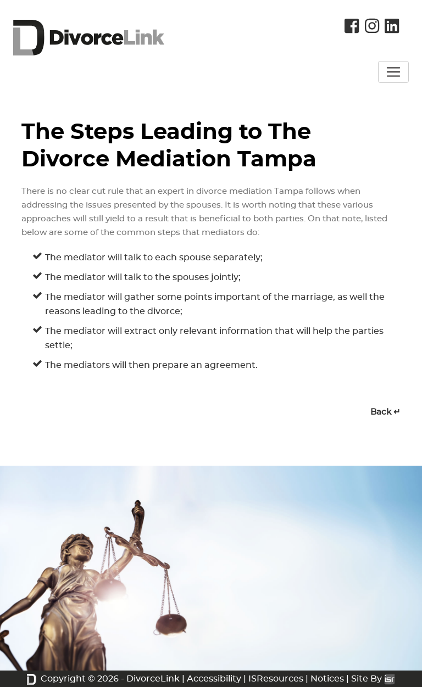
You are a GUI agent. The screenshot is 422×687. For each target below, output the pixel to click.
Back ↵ (385, 412)
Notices (327, 678)
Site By (373, 678)
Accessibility (214, 678)
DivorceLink (153, 678)
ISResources (275, 678)
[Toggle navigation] (393, 72)
